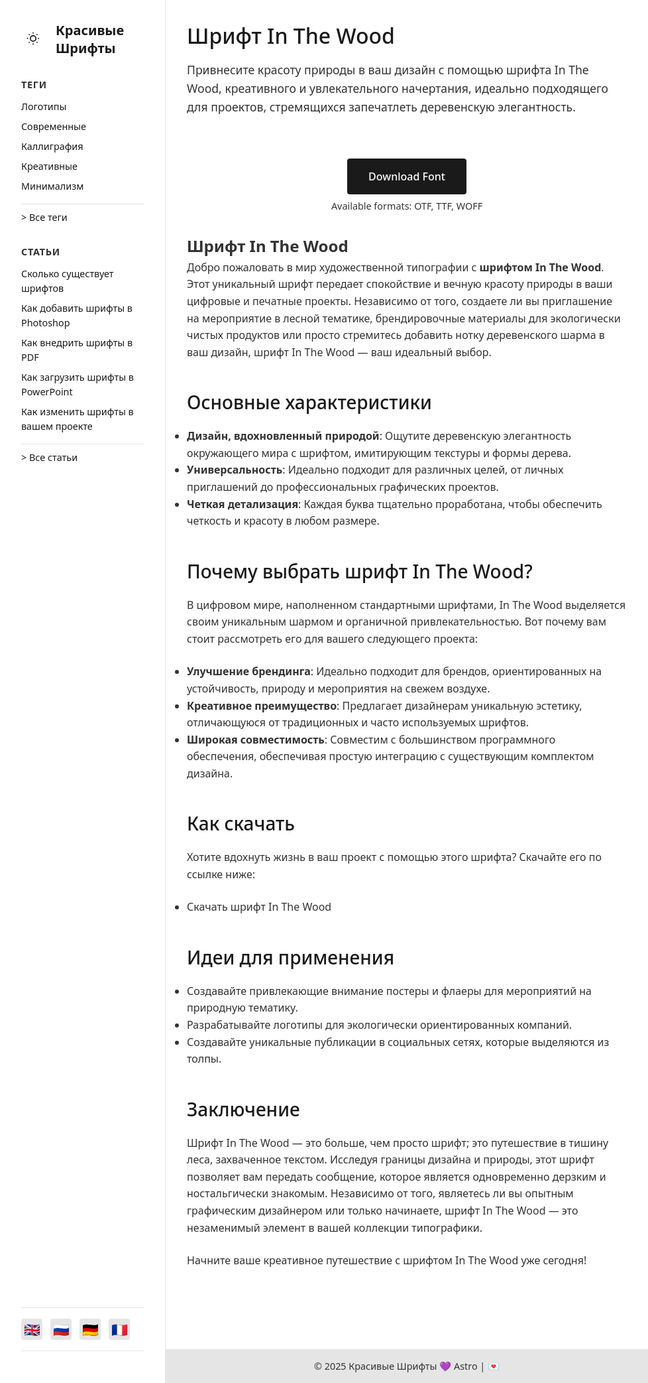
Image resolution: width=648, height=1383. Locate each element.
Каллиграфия (52, 146)
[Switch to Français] (119, 1329)
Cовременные (53, 126)
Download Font (406, 176)
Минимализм (52, 186)
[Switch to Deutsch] (90, 1329)
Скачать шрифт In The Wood (259, 906)
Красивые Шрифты (90, 39)
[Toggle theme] (33, 39)
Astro (466, 1366)
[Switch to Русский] (61, 1329)
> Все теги (44, 217)
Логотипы (43, 106)
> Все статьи (49, 457)
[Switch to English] (31, 1329)
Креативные (49, 166)
